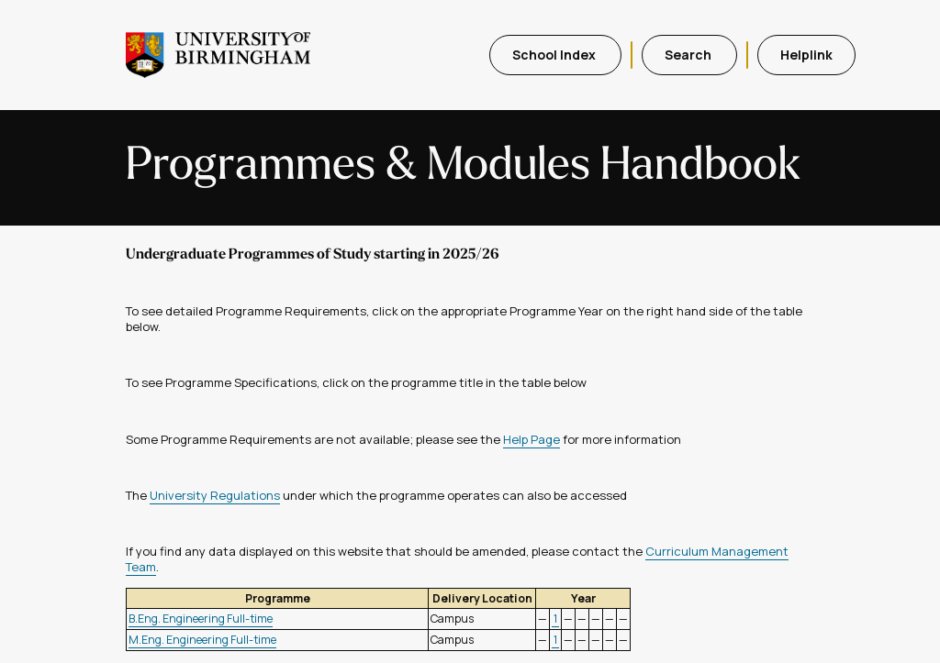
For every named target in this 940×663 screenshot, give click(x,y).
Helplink (806, 54)
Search (689, 54)
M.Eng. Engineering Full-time (202, 639)
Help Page (531, 439)
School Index (555, 54)
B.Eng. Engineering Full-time (201, 618)
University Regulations (215, 495)
